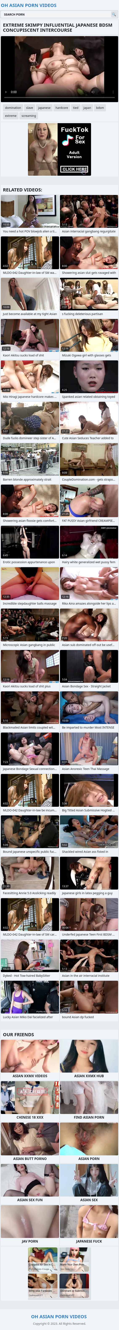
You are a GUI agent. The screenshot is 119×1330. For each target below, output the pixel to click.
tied (75, 108)
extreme (10, 116)
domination (13, 108)
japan (87, 108)
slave (29, 108)
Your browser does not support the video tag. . (59, 69)
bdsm (100, 108)
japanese (44, 108)
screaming (28, 116)
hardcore (62, 108)
